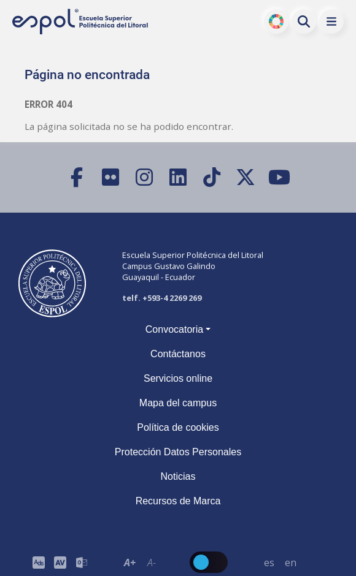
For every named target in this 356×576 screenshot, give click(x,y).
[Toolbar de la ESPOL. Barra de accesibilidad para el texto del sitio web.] (140, 562)
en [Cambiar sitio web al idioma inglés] (290, 562)
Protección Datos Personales (178, 452)
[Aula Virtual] (60, 562)
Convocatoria (174, 329)
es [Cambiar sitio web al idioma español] (269, 562)
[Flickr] (111, 177)
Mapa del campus (178, 403)
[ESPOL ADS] (38, 562)
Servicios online (178, 378)
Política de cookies (178, 427)
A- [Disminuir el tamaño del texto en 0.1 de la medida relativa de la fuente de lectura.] (151, 562)
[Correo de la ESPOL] (81, 562)
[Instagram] (144, 177)
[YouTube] (279, 177)
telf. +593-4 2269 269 (161, 297)
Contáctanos (178, 354)
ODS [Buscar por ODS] (276, 21)
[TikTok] (212, 177)
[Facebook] (77, 177)
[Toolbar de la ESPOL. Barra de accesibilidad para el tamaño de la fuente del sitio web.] (60, 562)
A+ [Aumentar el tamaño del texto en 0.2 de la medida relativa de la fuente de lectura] (130, 562)
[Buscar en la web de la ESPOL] (304, 21)
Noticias (178, 476)
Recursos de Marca (178, 501)
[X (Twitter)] (246, 177)
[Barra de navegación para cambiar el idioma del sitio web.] (279, 562)
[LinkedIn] (178, 177)
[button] (331, 21)
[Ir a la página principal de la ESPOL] (81, 22)
